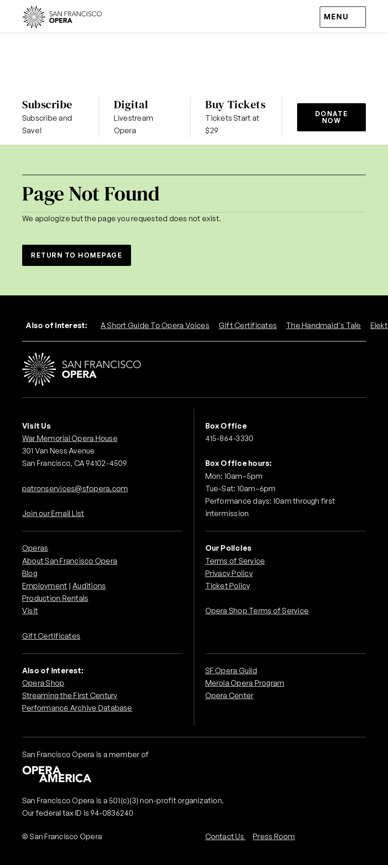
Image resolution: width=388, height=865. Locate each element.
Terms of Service (235, 560)
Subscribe (47, 104)
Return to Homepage (76, 255)
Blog (29, 573)
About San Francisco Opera (69, 560)
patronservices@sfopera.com (75, 488)
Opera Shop (43, 683)
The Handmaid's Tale (323, 325)
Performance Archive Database (77, 707)
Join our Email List (53, 513)
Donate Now (331, 117)
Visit (30, 610)
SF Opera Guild (231, 670)
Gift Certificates (248, 325)
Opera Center (229, 695)
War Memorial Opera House (70, 438)
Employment (44, 585)
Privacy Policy (229, 573)
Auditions (89, 585)
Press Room (274, 836)
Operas (35, 548)
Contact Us (225, 836)
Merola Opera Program (245, 683)
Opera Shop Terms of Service (257, 610)
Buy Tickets (235, 104)
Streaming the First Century (69, 695)
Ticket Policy (228, 585)
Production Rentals (55, 598)
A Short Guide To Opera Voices (155, 325)
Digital (131, 104)
